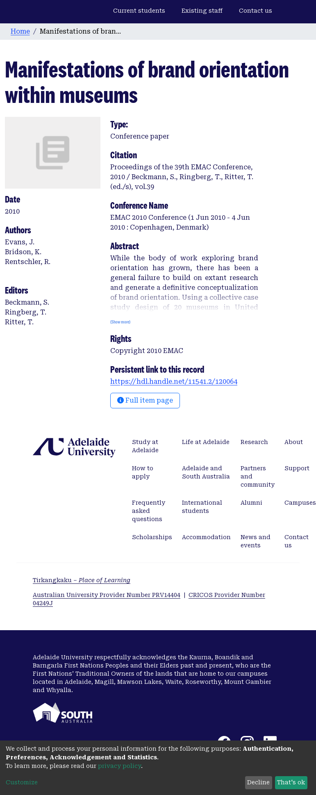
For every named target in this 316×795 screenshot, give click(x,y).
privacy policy (119, 766)
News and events (256, 541)
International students (202, 506)
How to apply (142, 472)
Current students (139, 10)
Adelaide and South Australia (206, 472)
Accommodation (206, 537)
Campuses (300, 502)
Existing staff (202, 10)
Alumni (251, 502)
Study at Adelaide (145, 446)
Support (296, 468)
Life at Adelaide (206, 442)
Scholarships (152, 537)
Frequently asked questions (148, 510)
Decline (258, 782)
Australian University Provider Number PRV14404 (106, 595)
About (293, 442)
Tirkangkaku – (81, 580)
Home (20, 31)
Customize (22, 782)
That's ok (291, 782)
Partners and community (258, 476)
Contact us (255, 10)
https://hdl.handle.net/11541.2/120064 (173, 381)
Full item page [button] (145, 400)
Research (254, 442)
